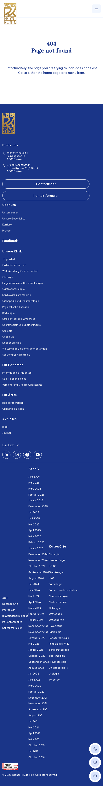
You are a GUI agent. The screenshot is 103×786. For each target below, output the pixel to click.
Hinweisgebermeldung (15, 615)
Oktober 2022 (36, 655)
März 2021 (34, 739)
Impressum (8, 609)
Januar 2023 (35, 649)
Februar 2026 (36, 494)
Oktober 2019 (36, 745)
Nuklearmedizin (58, 602)
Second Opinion (11, 342)
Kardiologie (55, 584)
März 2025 (34, 536)
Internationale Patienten (16, 372)
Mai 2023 (33, 643)
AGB (5, 598)
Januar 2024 (35, 619)
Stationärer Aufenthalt (16, 354)
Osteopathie (56, 619)
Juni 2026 (34, 476)
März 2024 (34, 608)
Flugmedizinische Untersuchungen (22, 283)
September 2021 (38, 709)
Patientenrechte (12, 621)
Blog (5, 426)
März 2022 (34, 685)
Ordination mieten (13, 408)
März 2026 (34, 488)
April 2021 (34, 733)
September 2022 (38, 661)
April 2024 (34, 602)
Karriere (7, 224)
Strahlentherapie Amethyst (18, 318)
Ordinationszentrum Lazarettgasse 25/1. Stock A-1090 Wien (22, 168)
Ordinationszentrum (14, 265)
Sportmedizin (57, 655)
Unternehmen (10, 212)
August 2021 (35, 715)
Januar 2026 (35, 500)
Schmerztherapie (59, 649)
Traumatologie (57, 661)
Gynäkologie (56, 572)
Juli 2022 (33, 673)
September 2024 (38, 572)
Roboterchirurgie (59, 638)
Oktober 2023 (36, 638)
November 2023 (38, 632)
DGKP (52, 566)
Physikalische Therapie (16, 307)
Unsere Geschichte (13, 218)
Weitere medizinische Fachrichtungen (24, 348)
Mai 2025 (33, 524)
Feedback (10, 241)
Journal (6, 432)
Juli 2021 (33, 721)
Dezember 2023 (38, 625)
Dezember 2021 (37, 697)
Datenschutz (10, 603)
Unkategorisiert (58, 667)
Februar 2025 (36, 542)
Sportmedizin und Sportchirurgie (21, 324)
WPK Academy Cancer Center (20, 271)
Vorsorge (54, 679)
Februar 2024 (36, 613)
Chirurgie (7, 277)
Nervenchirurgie (58, 596)
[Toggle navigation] (96, 8)
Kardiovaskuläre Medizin (16, 295)
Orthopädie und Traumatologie (20, 301)
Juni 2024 (34, 590)
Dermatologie (57, 560)
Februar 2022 (36, 691)
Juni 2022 (34, 679)
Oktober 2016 (36, 757)
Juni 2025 (34, 518)
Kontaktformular (46, 196)
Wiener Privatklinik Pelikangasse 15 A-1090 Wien (17, 156)
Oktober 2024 (36, 566)
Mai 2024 (33, 596)
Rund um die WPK (59, 643)
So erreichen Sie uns (14, 378)
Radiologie (8, 313)
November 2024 (38, 560)
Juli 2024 (33, 584)
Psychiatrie (55, 625)
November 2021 (37, 703)
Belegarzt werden (13, 402)
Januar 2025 (35, 548)
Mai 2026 (33, 482)
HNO (51, 578)
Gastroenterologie (13, 289)
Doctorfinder (46, 184)
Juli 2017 (33, 751)
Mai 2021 (33, 727)
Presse (6, 230)
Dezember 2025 (38, 506)
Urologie (7, 330)
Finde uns (10, 145)
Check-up (8, 336)
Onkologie (55, 608)
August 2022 (36, 667)
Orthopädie (56, 613)
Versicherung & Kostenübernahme (22, 384)
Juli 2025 (33, 512)
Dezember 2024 (38, 554)
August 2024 (36, 578)
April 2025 (34, 530)
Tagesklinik (9, 259)
